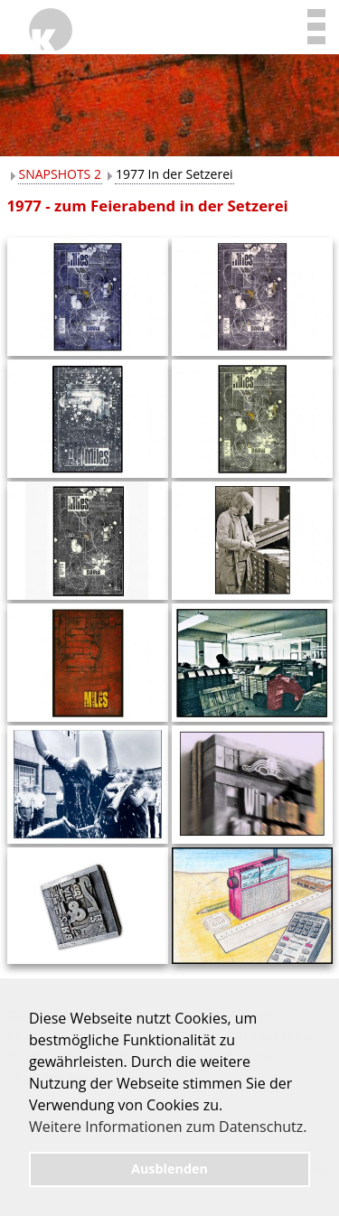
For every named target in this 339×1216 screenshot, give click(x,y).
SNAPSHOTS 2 (60, 173)
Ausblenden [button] (169, 1168)
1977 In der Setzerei (174, 173)
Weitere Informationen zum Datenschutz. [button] (167, 1126)
